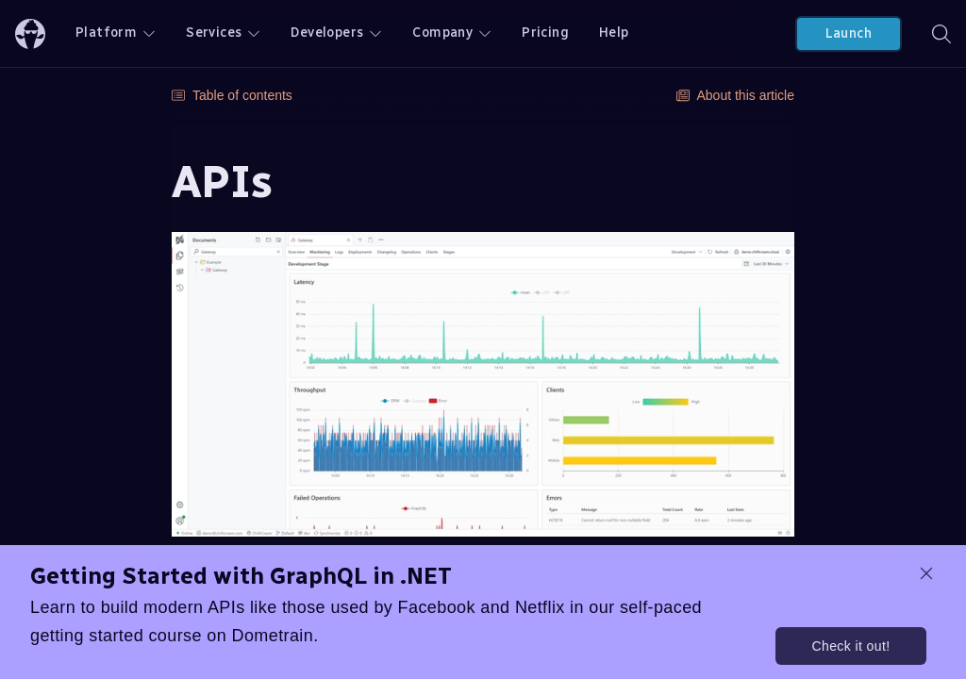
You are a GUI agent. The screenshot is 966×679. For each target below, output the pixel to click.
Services (223, 33)
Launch (848, 33)
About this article (735, 95)
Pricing (545, 33)
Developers (336, 33)
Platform (115, 33)
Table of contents (232, 95)
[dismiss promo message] (926, 573)
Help (614, 33)
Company (451, 33)
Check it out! (850, 646)
